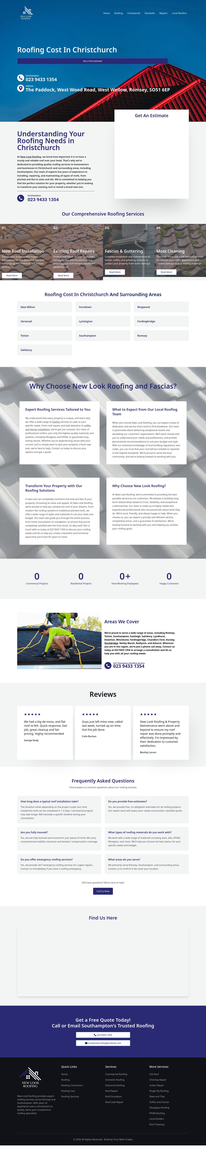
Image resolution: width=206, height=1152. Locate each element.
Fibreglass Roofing (159, 1114)
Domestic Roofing (114, 1086)
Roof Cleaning (156, 1131)
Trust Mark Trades (123, 1146)
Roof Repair (111, 1097)
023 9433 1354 (103, 1039)
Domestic (150, 13)
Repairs (164, 13)
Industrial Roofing (115, 1091)
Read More (13, 278)
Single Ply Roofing (159, 1097)
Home (106, 13)
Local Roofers (179, 13)
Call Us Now (103, 895)
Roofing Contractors (72, 1091)
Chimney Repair (157, 1086)
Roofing (118, 13)
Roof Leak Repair (114, 1108)
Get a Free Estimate (32, 61)
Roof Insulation (113, 1103)
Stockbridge (111, 646)
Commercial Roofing (116, 1080)
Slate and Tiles (157, 1103)
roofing (56, 426)
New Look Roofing (30, 158)
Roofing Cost (68, 1097)
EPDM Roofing (157, 1119)
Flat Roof (154, 1080)
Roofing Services (70, 1103)
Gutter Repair (156, 1091)
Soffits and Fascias (159, 1108)
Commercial (133, 13)
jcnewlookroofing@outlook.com (103, 1049)
